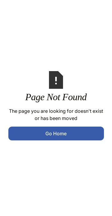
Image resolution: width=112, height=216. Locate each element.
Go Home (56, 133)
